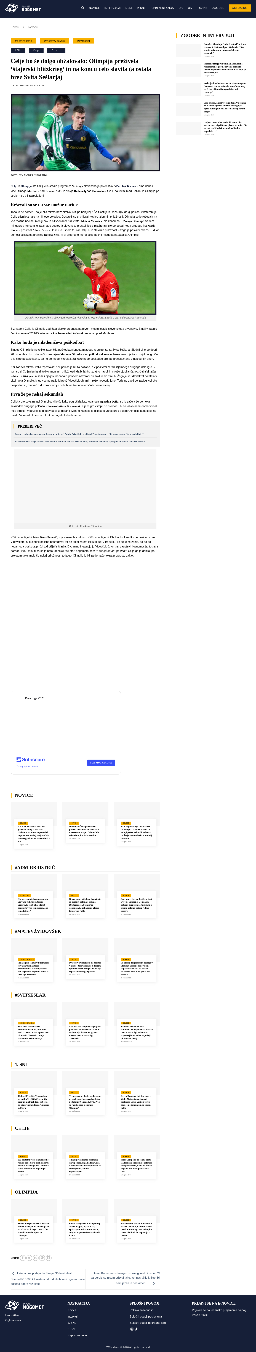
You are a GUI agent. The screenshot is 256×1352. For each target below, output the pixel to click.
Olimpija (56, 50)
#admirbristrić (23, 41)
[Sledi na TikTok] (136, 1329)
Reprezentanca (162, 8)
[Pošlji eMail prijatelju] (36, 1258)
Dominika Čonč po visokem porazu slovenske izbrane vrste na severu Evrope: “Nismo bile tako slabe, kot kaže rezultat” (84, 831)
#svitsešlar (83, 41)
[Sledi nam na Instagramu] (131, 1329)
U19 (181, 8)
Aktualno (239, 8)
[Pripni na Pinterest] (42, 1258)
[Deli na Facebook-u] (23, 1258)
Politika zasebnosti (141, 1310)
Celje (36, 50)
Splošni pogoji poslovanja (146, 1316)
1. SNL (129, 8)
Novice (94, 8)
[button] (82, 7)
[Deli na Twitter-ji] (29, 1258)
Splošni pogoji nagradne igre (148, 1322)
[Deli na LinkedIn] (49, 1258)
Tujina (202, 8)
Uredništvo (12, 1315)
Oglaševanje (13, 1320)
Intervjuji (112, 8)
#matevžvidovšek (54, 41)
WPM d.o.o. (113, 1347)
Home (15, 27)
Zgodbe (218, 8)
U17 (190, 8)
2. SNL (141, 8)
